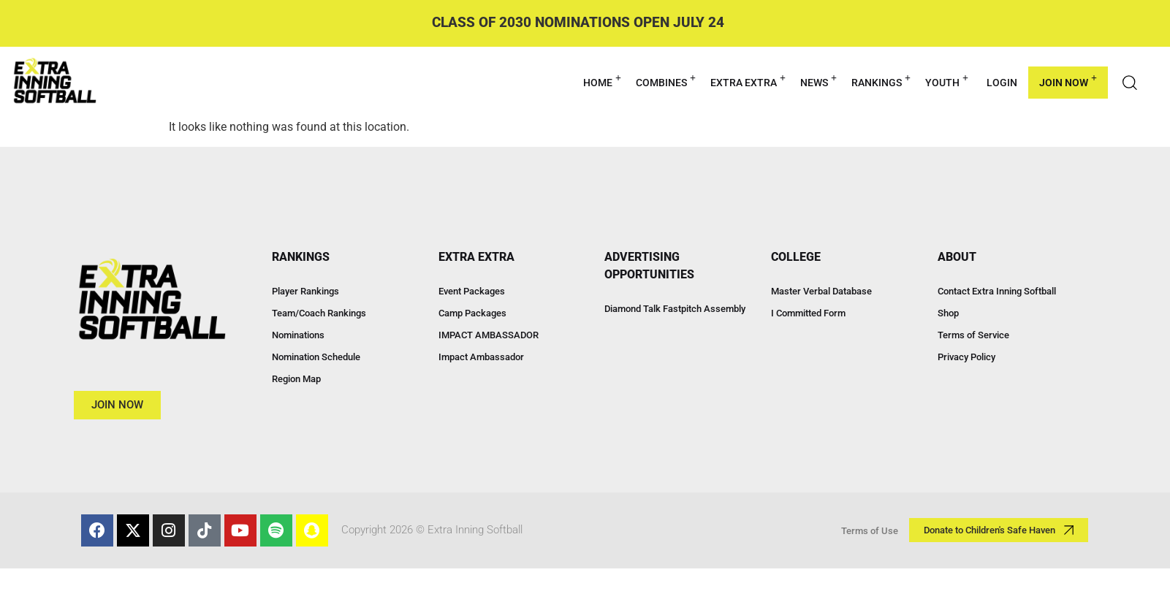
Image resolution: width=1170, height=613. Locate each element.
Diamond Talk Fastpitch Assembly (674, 308)
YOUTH (946, 80)
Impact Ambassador (481, 356)
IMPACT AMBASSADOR (488, 335)
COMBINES (666, 80)
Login (1002, 82)
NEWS (818, 80)
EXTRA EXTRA (748, 80)
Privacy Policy (966, 356)
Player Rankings (305, 291)
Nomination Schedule (316, 356)
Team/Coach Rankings (319, 313)
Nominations (298, 335)
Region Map (296, 378)
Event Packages (471, 291)
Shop (948, 313)
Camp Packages (472, 313)
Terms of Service (973, 335)
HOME (602, 80)
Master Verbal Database (821, 291)
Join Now (1068, 80)
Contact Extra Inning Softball (997, 291)
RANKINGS (881, 80)
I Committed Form (808, 313)
